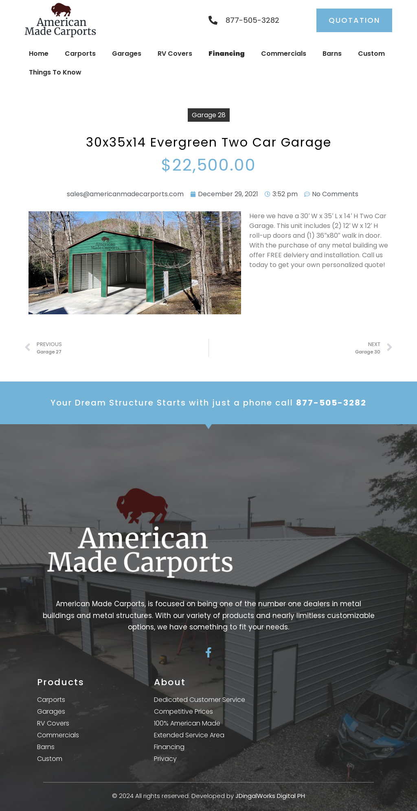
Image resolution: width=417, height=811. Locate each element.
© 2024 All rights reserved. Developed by (208, 795)
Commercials (283, 53)
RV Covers (175, 53)
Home (38, 53)
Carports (80, 53)
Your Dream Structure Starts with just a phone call (208, 402)
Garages (126, 53)
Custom (371, 53)
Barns (332, 53)
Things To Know (55, 72)
